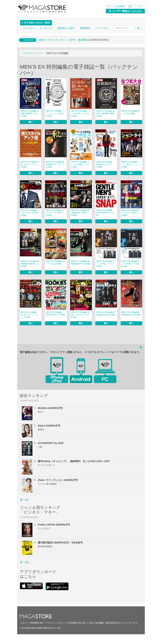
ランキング (46, 28)
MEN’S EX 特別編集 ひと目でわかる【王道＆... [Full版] (30, 212)
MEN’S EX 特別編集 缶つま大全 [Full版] (131, 112)
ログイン (111, 6)
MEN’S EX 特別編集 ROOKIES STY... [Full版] (55, 313)
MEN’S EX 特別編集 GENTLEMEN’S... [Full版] (105, 212)
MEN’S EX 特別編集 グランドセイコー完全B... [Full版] (55, 113)
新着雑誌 (85, 28)
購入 (31, 122)
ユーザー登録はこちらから (125, 11)
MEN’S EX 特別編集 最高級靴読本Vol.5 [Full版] (80, 262)
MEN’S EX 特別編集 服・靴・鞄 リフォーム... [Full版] (29, 314)
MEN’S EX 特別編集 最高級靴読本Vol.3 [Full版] (131, 313)
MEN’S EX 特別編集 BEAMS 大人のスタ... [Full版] (104, 164)
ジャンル (28, 28)
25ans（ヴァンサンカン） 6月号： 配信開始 (63, 39)
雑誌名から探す (66, 28)
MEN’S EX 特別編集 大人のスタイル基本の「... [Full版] (131, 212)
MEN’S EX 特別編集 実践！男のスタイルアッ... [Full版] (30, 164)
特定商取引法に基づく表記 (81, 623)
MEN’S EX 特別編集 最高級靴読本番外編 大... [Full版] (30, 263)
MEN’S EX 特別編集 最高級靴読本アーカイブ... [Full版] (55, 164)
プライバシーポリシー (55, 623)
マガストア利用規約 (29, 623)
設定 (130, 6)
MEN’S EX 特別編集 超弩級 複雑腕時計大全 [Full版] (30, 113)
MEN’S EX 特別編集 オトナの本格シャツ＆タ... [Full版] (105, 263)
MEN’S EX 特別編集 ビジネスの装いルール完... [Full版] (80, 113)
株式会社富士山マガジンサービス (122, 623)
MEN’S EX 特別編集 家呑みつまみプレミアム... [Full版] (80, 314)
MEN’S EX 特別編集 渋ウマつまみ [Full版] (55, 262)
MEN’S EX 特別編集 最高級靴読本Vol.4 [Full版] (105, 313)
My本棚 (120, 6)
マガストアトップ (32, 53)
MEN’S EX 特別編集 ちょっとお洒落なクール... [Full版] (80, 164)
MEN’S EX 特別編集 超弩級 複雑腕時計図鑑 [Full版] (105, 113)
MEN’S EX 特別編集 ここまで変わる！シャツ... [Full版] (131, 164)
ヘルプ (140, 6)
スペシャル (101, 28)
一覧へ (25, 499)
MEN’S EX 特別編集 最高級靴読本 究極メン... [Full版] (80, 212)
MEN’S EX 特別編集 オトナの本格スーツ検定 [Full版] (131, 263)
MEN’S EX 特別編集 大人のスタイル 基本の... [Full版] (55, 212)
